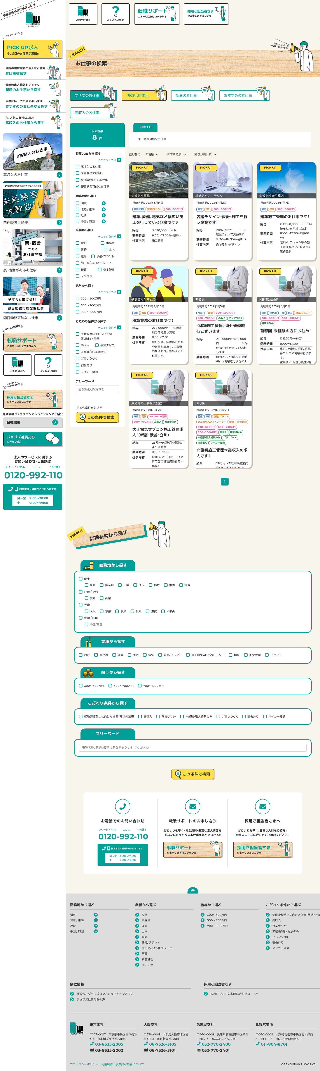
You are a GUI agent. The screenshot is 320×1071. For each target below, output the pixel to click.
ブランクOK (89, 358)
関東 (84, 203)
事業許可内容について (129, 1064)
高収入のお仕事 (91, 166)
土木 (112, 249)
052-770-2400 (213, 1044)
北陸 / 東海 (88, 209)
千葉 (126, 585)
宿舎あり (86, 365)
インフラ (86, 276)
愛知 (93, 598)
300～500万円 (91, 298)
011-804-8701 (271, 1044)
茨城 (187, 585)
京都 (108, 611)
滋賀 (154, 611)
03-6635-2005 (106, 1044)
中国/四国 (96, 624)
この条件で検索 (101, 417)
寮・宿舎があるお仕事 (94, 180)
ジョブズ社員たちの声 (91, 999)
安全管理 (109, 269)
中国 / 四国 (88, 221)
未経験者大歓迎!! (91, 173)
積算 (84, 269)
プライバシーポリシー (84, 1064)
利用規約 (107, 1064)
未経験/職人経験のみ (94, 352)
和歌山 (170, 611)
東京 (93, 585)
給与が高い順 (203, 154)
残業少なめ (107, 345)
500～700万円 (91, 305)
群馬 (172, 585)
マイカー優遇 (89, 372)
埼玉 (141, 585)
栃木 (157, 585)
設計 (84, 243)
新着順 (149, 154)
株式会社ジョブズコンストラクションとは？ (105, 993)
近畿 (84, 215)
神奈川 (109, 585)
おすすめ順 (174, 154)
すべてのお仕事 (87, 95)
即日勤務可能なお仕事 (95, 186)
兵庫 (139, 611)
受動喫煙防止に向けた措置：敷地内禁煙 (96, 336)
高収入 (85, 345)
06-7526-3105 (160, 1044)
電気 (84, 256)
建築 (84, 249)
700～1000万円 (91, 311)
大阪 (93, 611)
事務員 (110, 243)
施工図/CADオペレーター (97, 263)
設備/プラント (105, 256)
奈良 (123, 611)
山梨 (108, 598)
